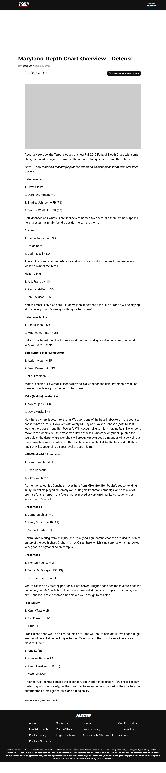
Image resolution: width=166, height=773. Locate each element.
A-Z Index (124, 735)
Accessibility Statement (98, 735)
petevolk (28, 65)
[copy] (44, 73)
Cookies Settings (40, 741)
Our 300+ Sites (127, 723)
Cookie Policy (37, 735)
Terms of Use (126, 729)
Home (28, 700)
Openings (62, 723)
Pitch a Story (64, 729)
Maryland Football (46, 700)
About (33, 723)
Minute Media (21, 750)
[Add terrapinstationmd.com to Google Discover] (124, 73)
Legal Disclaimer (66, 735)
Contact (88, 723)
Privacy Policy (91, 729)
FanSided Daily (38, 729)
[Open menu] (8, 5)
